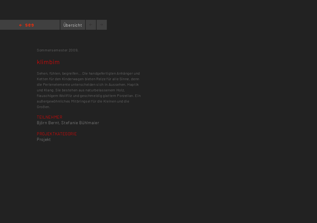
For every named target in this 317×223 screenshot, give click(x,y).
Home (26, 25)
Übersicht (72, 25)
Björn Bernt (48, 122)
